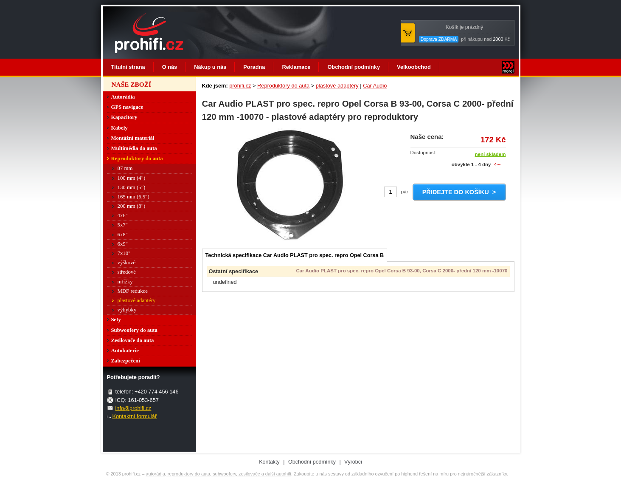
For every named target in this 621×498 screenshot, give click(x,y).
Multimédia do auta (134, 148)
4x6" (123, 215)
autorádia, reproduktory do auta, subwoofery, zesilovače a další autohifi (218, 473)
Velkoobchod (414, 67)
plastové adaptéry (337, 85)
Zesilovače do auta (132, 340)
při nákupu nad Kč (464, 33)
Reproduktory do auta (283, 85)
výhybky (127, 310)
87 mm (125, 168)
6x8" (123, 235)
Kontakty (269, 462)
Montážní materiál (133, 138)
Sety (116, 320)
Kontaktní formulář (134, 416)
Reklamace (296, 67)
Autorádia (123, 97)
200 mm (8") (132, 206)
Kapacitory (124, 117)
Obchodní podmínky (353, 67)
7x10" (124, 253)
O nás (169, 67)
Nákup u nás (210, 67)
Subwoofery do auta (134, 330)
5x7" (123, 225)
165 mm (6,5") (133, 197)
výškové (127, 263)
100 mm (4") (132, 178)
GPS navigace (127, 107)
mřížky (125, 282)
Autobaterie (125, 351)
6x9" (123, 244)
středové (127, 272)
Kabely (119, 128)
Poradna (254, 67)
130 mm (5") (132, 187)
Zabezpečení (125, 361)
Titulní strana (128, 67)
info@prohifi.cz (133, 408)
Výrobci (353, 462)
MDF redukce (133, 291)
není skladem (490, 154)
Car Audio (375, 85)
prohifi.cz (240, 85)
